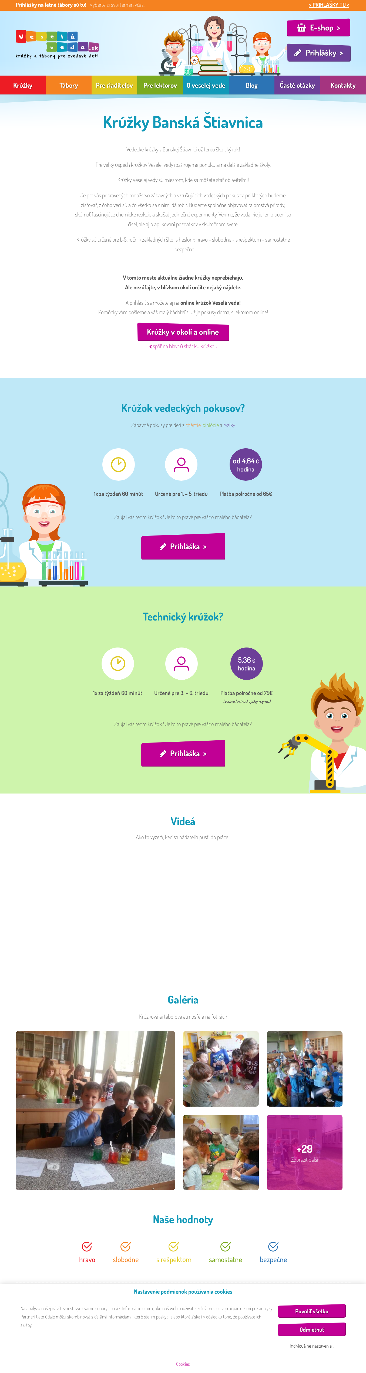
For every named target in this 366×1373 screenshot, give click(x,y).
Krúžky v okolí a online (183, 332)
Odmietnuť (312, 1329)
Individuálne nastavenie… (312, 1346)
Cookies (183, 1364)
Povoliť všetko (311, 1311)
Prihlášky (320, 52)
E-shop (322, 27)
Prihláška (185, 546)
